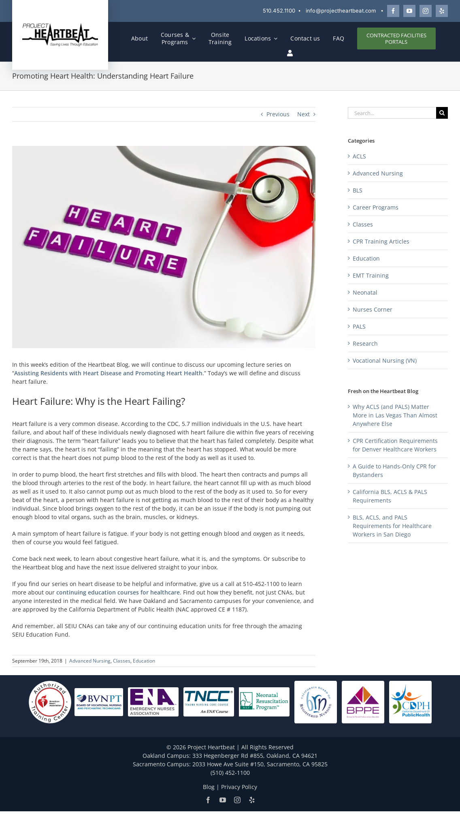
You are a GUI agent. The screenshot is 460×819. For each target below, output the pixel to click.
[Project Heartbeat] (60, 25)
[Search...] (392, 113)
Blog (209, 787)
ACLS (359, 156)
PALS (359, 326)
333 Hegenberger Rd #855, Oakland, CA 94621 (254, 755)
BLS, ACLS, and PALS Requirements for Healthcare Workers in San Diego (392, 525)
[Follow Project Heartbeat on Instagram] (426, 11)
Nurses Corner (372, 309)
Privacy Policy (239, 787)
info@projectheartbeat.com (341, 10)
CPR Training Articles (381, 241)
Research (365, 343)
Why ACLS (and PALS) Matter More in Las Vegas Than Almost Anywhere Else (395, 415)
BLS (357, 190)
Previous (278, 114)
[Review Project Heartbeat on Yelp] (442, 11)
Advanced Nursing (90, 660)
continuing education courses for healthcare (118, 592)
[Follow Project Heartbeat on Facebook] (393, 11)
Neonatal (365, 292)
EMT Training (371, 275)
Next (303, 114)
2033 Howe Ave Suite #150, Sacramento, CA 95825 (260, 764)
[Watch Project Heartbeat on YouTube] (409, 11)
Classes (121, 660)
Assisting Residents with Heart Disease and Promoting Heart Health (108, 373)
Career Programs (375, 207)
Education (144, 660)
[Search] (442, 113)
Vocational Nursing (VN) (385, 360)
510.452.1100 (279, 10)
